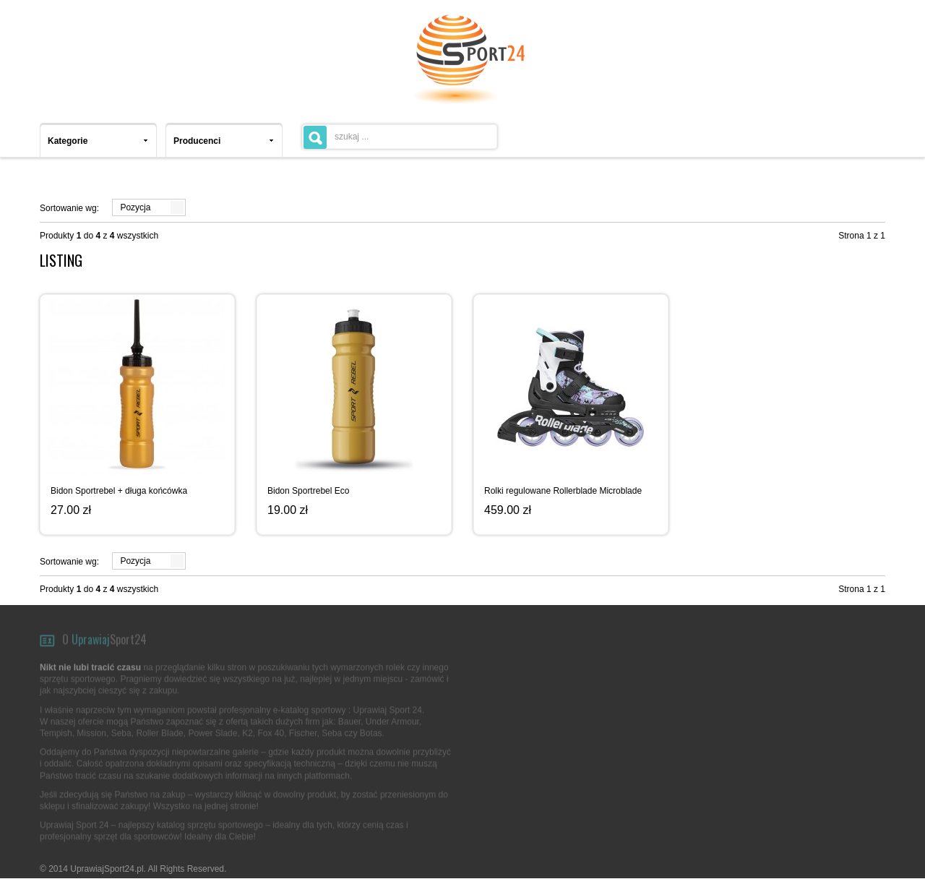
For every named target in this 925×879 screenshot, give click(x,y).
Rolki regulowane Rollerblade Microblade (563, 491)
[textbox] (399, 136)
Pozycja (135, 207)
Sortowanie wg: (69, 208)
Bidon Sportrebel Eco (308, 491)
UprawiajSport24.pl (106, 869)
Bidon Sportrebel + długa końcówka (119, 491)
